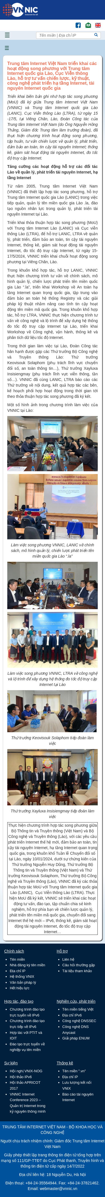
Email (85, 22)
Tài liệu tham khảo (77, 971)
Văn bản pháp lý (23, 982)
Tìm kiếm (66, 22)
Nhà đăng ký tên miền (27, 965)
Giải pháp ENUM (76, 1038)
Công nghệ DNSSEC (79, 1021)
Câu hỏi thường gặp (78, 965)
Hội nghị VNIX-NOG (26, 1071)
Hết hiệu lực (19, 988)
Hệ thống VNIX (22, 976)
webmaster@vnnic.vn (58, 1188)
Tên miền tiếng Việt (78, 1009)
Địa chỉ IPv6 (72, 1015)
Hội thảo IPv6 (21, 1077)
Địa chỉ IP (17, 971)
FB (75, 22)
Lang (95, 22)
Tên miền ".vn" (74, 1071)
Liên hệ (68, 959)
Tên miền (17, 959)
